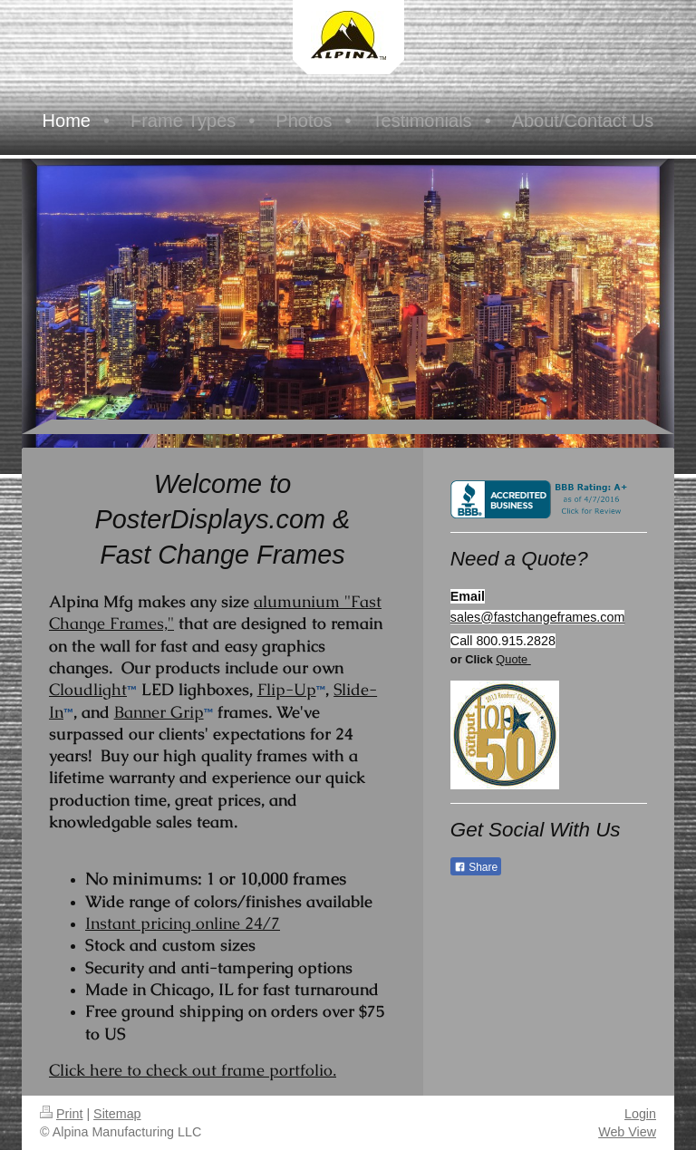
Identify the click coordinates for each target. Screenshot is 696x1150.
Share (476, 867)
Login (640, 1114)
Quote (513, 659)
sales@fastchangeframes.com (537, 617)
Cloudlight (88, 689)
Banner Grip (159, 711)
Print (61, 1114)
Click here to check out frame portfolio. (192, 1069)
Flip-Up (286, 689)
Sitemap (116, 1114)
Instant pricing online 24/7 (182, 923)
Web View (627, 1132)
